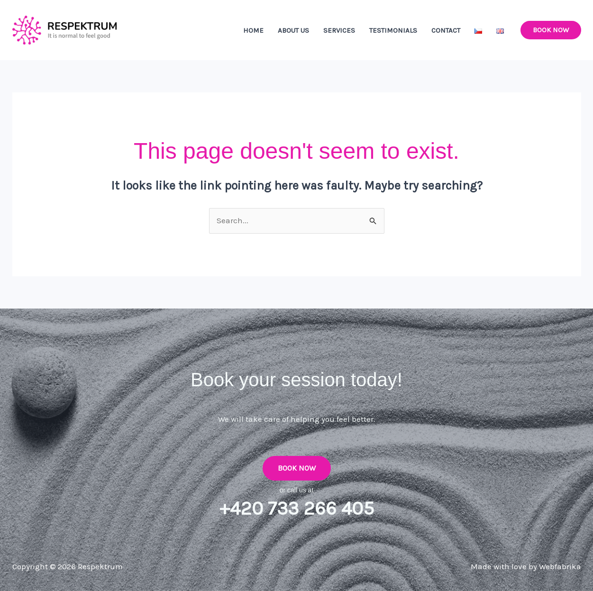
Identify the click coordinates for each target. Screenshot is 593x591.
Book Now (297, 468)
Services (339, 30)
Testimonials (393, 30)
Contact (445, 30)
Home (253, 30)
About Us (293, 30)
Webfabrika (560, 566)
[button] (550, 30)
